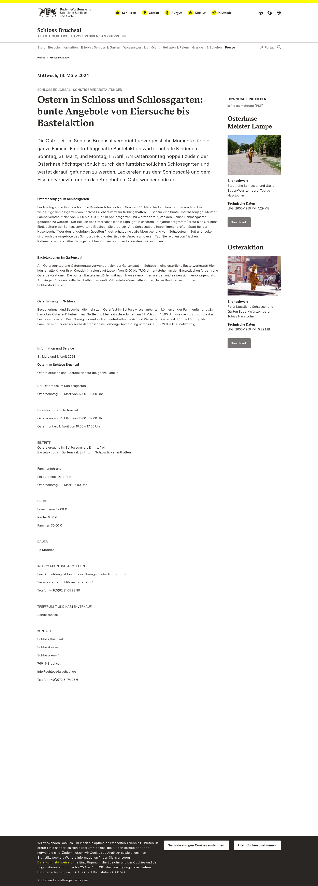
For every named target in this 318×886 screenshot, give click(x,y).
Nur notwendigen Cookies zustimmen (196, 845)
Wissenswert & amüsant (141, 47)
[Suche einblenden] (279, 47)
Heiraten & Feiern (176, 47)
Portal (267, 47)
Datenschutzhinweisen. (54, 862)
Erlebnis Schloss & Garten (100, 47)
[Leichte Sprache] (260, 13)
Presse (230, 47)
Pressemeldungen (59, 57)
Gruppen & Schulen (207, 47)
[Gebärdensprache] (269, 13)
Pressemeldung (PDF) (246, 106)
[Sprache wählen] (278, 13)
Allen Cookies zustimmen (256, 845)
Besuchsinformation (63, 47)
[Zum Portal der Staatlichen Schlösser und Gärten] (64, 12)
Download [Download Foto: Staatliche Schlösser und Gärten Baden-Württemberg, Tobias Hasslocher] (238, 222)
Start (41, 47)
